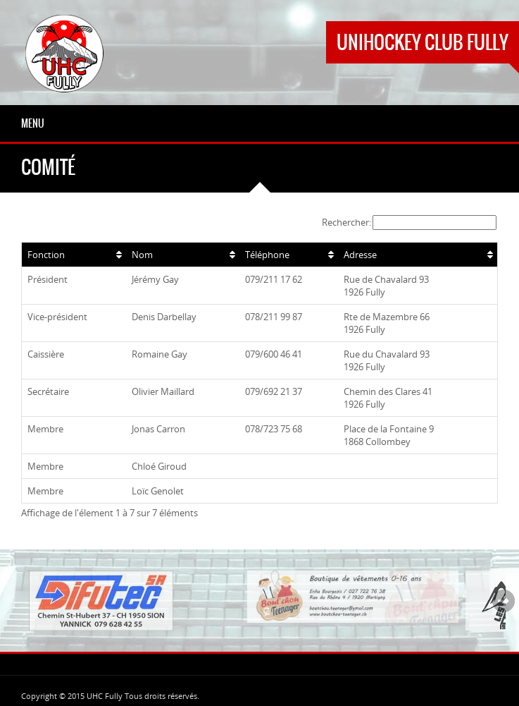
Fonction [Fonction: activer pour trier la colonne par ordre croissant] (46, 254)
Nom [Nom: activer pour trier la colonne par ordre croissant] (142, 254)
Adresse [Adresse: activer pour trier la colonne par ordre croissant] (360, 254)
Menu (32, 123)
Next (503, 601)
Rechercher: (409, 222)
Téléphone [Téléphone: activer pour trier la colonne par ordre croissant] (267, 254)
